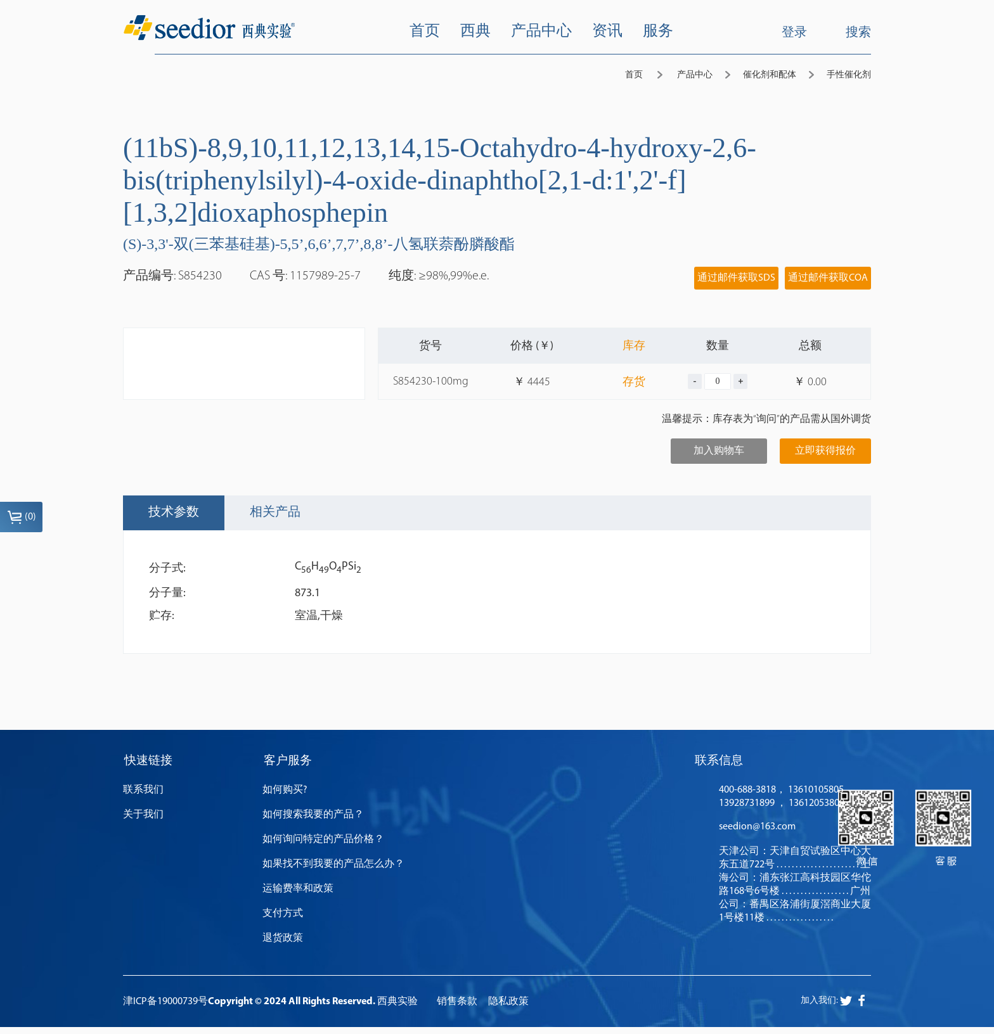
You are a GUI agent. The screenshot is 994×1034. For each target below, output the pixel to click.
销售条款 (457, 1009)
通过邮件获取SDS (736, 278)
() (21, 517)
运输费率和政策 (297, 896)
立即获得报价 (825, 451)
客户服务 (287, 764)
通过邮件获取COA (828, 278)
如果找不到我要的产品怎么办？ (333, 871)
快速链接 (148, 764)
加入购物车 (719, 451)
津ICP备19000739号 (165, 1009)
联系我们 (143, 797)
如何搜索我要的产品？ (313, 822)
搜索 (848, 32)
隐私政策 (508, 1009)
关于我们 (143, 822)
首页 (634, 75)
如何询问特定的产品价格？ (323, 846)
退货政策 (282, 945)
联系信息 (719, 764)
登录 (794, 33)
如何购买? (284, 797)
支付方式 (282, 921)
